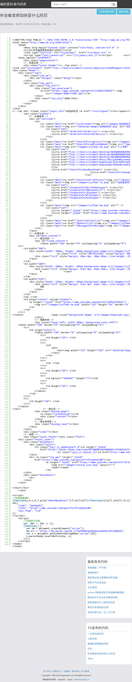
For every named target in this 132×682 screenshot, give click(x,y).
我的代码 (123, 11)
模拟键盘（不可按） (98, 567)
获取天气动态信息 (97, 582)
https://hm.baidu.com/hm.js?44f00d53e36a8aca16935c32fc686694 (81, 531)
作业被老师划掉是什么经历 (101, 653)
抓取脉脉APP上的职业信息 (101, 602)
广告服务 (66, 671)
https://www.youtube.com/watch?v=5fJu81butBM (72, 460)
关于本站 (47, 671)
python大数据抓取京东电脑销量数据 (106, 592)
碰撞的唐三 (93, 572)
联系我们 (56, 671)
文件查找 (92, 587)
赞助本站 (76, 671)
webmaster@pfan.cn (81, 679)
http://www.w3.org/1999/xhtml (49, 42)
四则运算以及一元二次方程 (101, 612)
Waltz (90, 658)
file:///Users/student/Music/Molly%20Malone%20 (100, 159)
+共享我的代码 (106, 11)
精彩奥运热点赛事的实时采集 (103, 577)
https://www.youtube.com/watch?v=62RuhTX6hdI (82, 91)
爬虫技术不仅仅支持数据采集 (103, 597)
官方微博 (85, 671)
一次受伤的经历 (96, 634)
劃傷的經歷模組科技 (98, 643)
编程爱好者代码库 (13, 4)
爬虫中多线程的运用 (98, 607)
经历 (90, 648)
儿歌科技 (92, 639)
